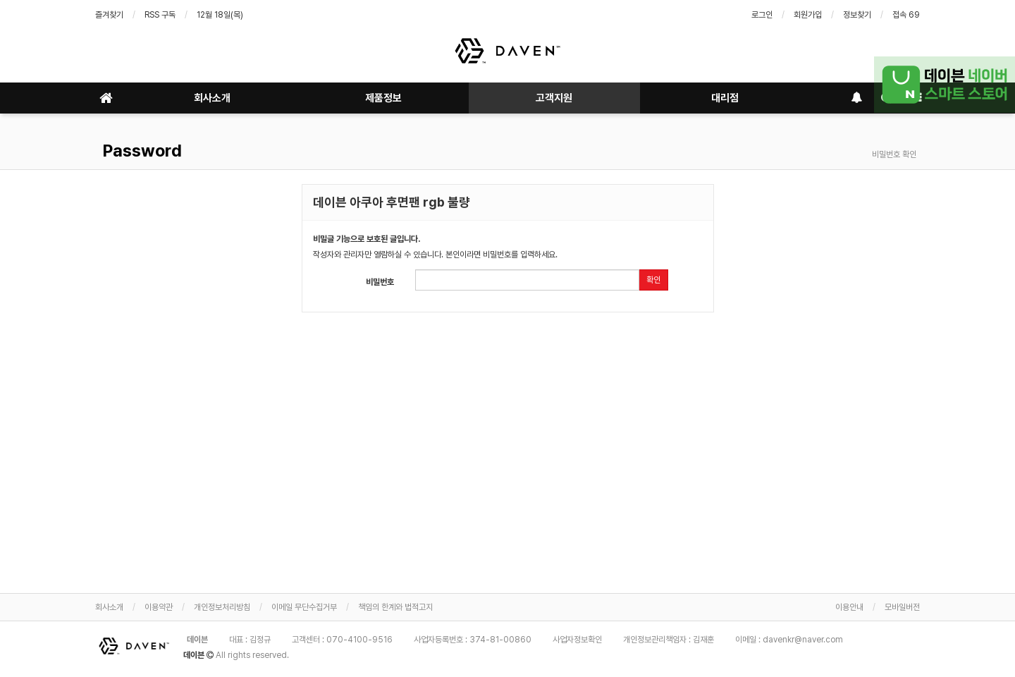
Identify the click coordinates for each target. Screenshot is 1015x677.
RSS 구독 (160, 15)
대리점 (725, 98)
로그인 (762, 15)
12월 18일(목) (220, 15)
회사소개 (212, 98)
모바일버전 (902, 607)
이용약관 (158, 607)
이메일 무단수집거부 (304, 607)
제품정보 (383, 98)
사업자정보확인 (577, 640)
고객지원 (554, 98)
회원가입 (808, 15)
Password (140, 150)
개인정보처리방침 (222, 607)
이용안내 (849, 607)
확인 (653, 280)
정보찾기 (857, 15)
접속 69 (906, 15)
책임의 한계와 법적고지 (395, 607)
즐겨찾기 (109, 15)
